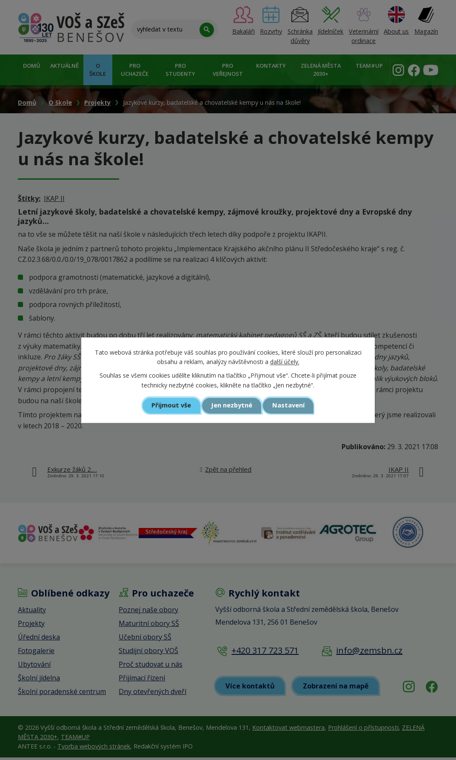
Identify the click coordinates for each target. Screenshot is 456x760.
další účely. (284, 362)
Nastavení (289, 406)
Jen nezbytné (231, 406)
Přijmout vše (171, 406)
